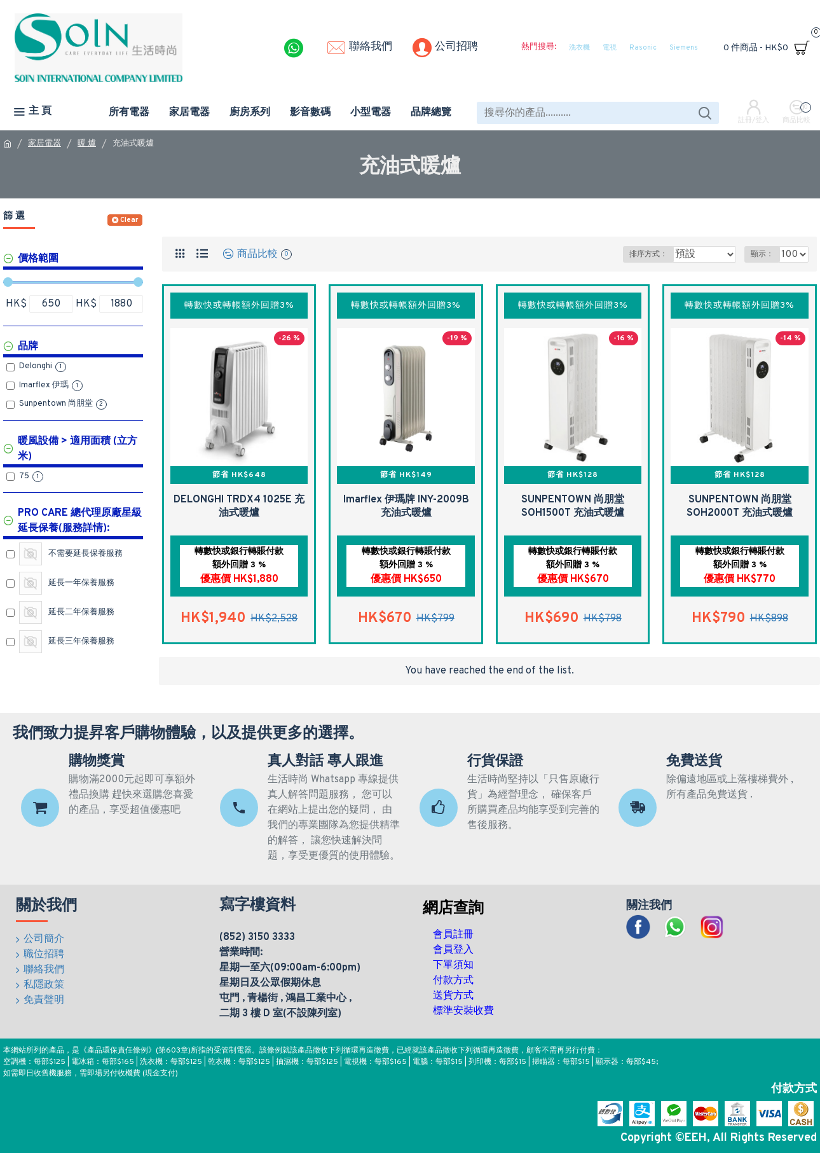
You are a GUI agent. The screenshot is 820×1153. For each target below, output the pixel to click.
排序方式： (648, 254)
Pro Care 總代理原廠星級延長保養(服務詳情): (80, 521)
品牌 (28, 346)
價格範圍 (38, 258)
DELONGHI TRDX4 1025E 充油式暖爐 (239, 507)
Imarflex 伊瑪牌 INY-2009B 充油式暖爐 (406, 507)
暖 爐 (87, 144)
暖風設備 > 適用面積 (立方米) (77, 449)
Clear (129, 220)
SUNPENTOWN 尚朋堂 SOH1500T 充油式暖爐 (572, 507)
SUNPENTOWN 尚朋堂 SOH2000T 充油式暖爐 (740, 507)
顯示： (766, 254)
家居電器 (44, 144)
